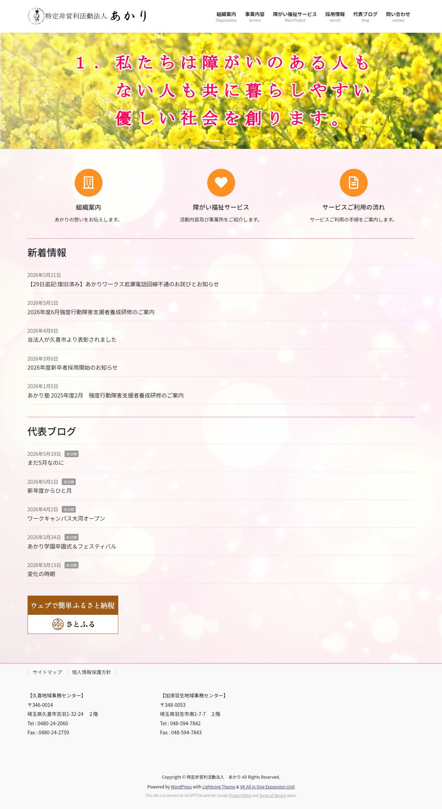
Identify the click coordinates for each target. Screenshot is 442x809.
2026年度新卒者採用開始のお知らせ (73, 367)
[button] (33, 91)
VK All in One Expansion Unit (267, 786)
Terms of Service (272, 795)
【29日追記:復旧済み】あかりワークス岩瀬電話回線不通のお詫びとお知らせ (123, 284)
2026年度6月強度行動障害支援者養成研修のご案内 (91, 312)
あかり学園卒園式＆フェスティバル (72, 546)
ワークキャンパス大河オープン (66, 518)
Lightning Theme (218, 786)
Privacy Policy (240, 795)
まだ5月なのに (46, 462)
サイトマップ (47, 671)
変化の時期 (41, 573)
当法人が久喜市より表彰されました (72, 339)
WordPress (181, 786)
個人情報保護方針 (91, 671)
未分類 (71, 453)
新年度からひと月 (50, 490)
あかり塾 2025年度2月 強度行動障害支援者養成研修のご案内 (106, 395)
